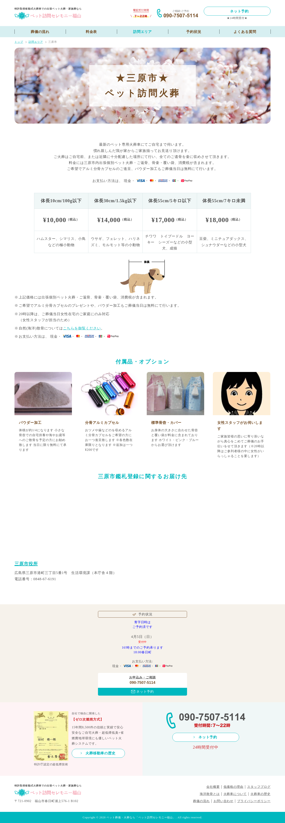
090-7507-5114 (142, 682)
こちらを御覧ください (82, 328)
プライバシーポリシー (254, 801)
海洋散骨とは (210, 794)
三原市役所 (26, 563)
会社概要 (213, 786)
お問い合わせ (224, 801)
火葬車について (235, 794)
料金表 (91, 32)
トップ (18, 41)
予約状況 (193, 32)
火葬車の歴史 (260, 794)
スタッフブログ (259, 786)
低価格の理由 (234, 786)
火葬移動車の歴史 (101, 753)
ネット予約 (239, 11)
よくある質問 (245, 32)
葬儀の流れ (40, 32)
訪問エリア (142, 32)
